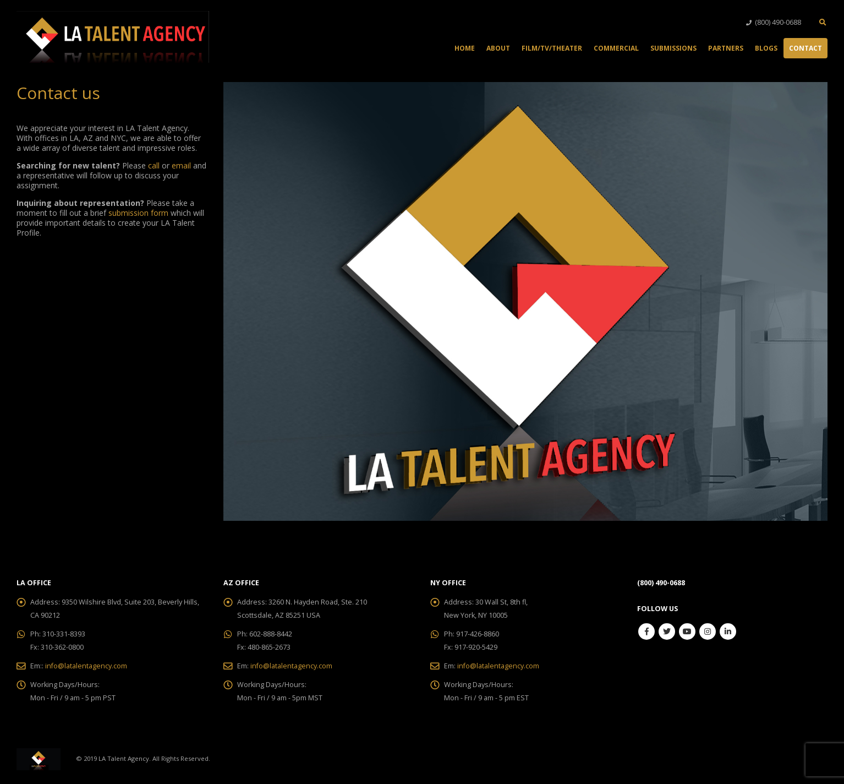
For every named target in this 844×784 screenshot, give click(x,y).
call (155, 165)
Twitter (667, 631)
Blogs (766, 48)
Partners (725, 48)
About (498, 48)
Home (464, 48)
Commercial (616, 48)
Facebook (646, 631)
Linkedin (728, 631)
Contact (805, 48)
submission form (138, 213)
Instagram (707, 631)
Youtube (687, 631)
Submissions (673, 48)
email (181, 165)
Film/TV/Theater (552, 48)
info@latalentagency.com (86, 666)
